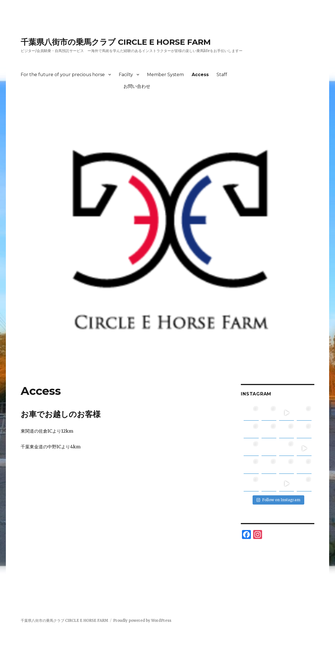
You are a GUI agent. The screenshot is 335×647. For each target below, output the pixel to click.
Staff (222, 74)
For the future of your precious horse (63, 74)
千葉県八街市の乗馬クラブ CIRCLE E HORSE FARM (116, 42)
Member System (165, 74)
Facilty (126, 74)
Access (200, 74)
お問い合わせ (85, 86)
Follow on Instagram (278, 500)
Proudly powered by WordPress (142, 620)
